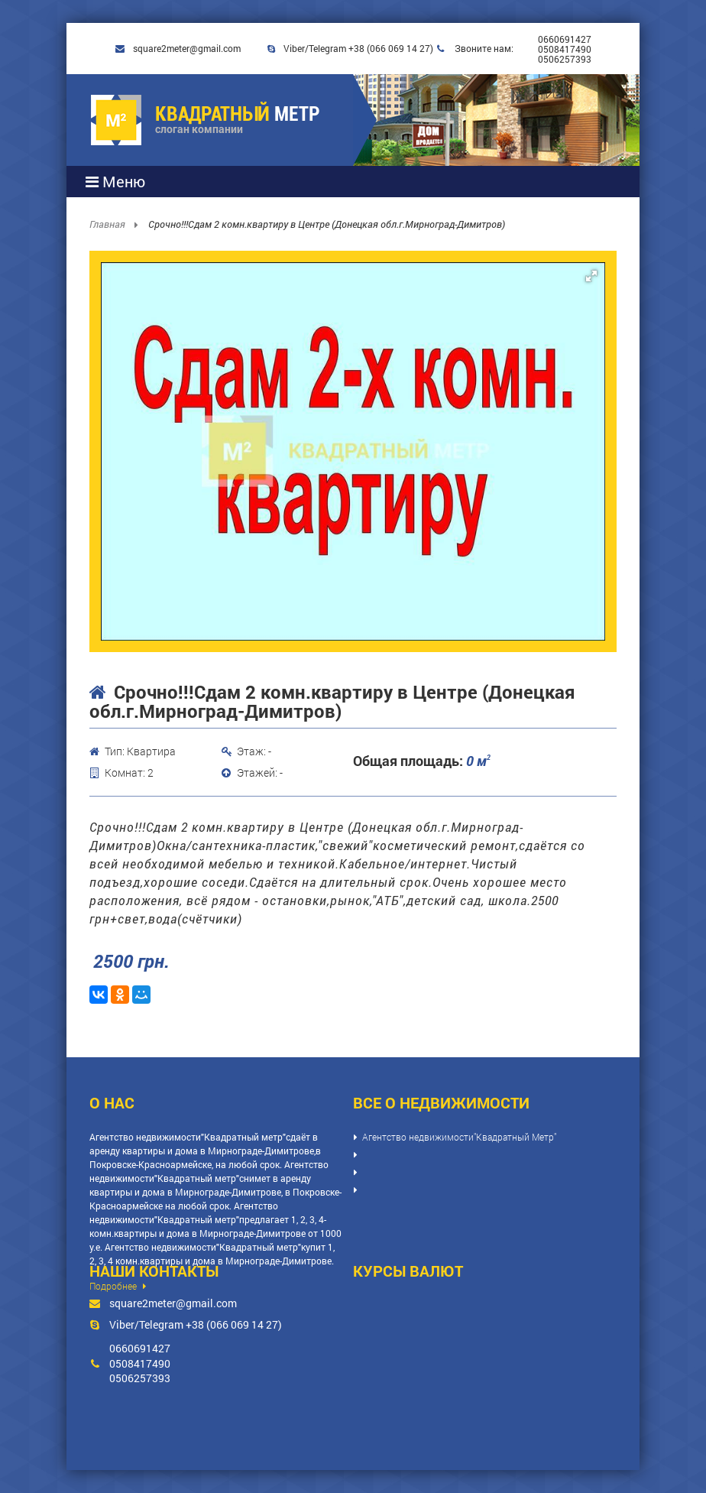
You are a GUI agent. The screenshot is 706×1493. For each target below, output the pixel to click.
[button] (591, 276)
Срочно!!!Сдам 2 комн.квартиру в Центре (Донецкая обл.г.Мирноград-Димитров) (326, 224)
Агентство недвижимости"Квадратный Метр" (459, 1137)
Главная (108, 224)
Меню (115, 181)
